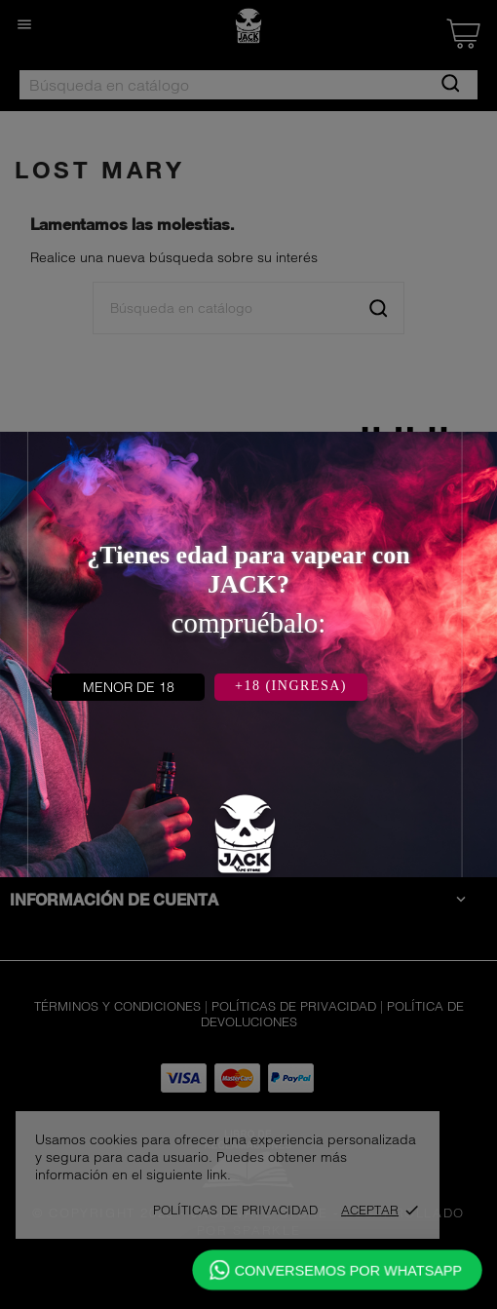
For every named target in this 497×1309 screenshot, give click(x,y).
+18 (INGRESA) (291, 685)
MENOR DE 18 (128, 687)
